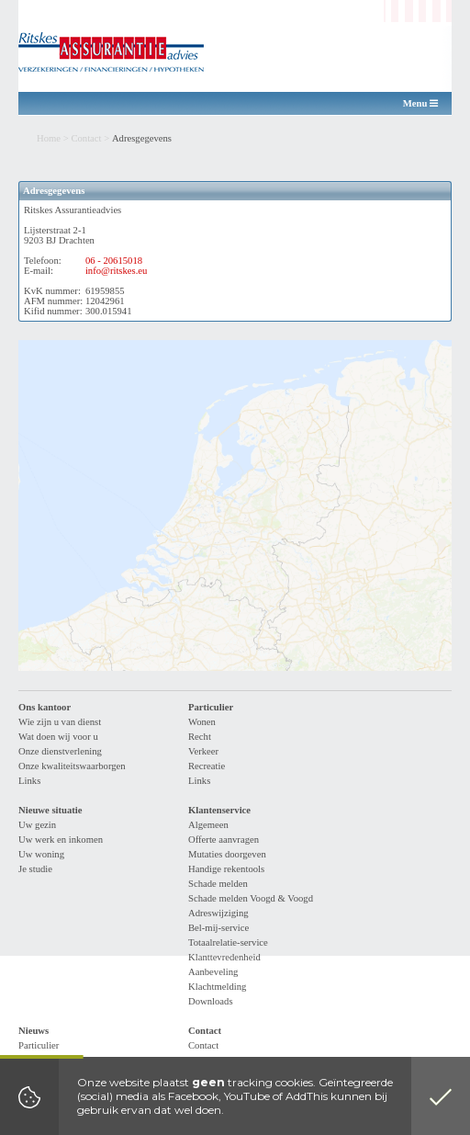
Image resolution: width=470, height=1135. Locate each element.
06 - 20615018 (113, 260)
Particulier (210, 707)
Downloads (210, 1001)
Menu (420, 103)
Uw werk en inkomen (60, 839)
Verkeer (203, 751)
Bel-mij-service (218, 928)
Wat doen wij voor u (58, 737)
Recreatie (206, 766)
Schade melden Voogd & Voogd (250, 898)
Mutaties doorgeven (227, 854)
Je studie (35, 869)
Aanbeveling (213, 972)
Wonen (202, 722)
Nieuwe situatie (50, 810)
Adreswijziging (218, 913)
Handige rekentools (226, 869)
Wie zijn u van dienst (59, 722)
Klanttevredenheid (224, 957)
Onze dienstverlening (60, 751)
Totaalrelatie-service (228, 942)
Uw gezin (37, 825)
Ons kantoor (44, 707)
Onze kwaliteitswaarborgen (72, 766)
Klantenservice (219, 810)
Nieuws (33, 1031)
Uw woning (41, 854)
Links (29, 781)
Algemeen (208, 825)
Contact (86, 138)
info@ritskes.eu (116, 271)
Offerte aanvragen (223, 839)
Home (49, 138)
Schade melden (218, 884)
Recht (199, 737)
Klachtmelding (217, 987)
